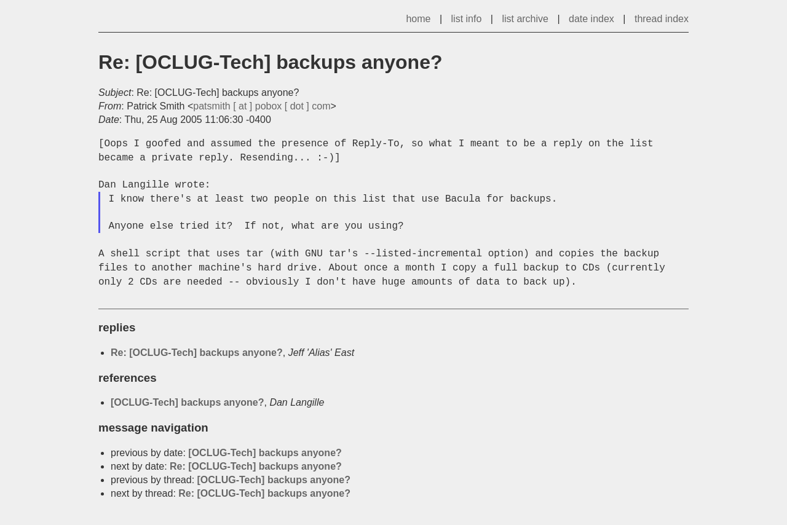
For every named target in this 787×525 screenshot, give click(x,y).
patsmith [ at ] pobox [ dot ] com (261, 106)
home (418, 19)
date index (591, 19)
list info (466, 19)
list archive (525, 19)
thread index (662, 19)
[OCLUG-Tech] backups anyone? (187, 402)
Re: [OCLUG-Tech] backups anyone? (197, 352)
